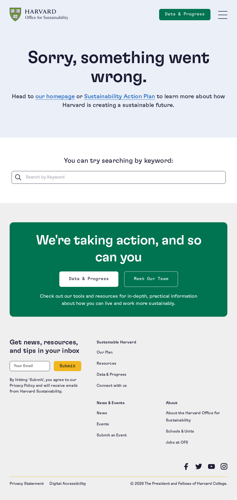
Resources (106, 363)
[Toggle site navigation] (222, 14)
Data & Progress (90, 280)
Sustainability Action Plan (119, 96)
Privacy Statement (27, 484)
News (102, 413)
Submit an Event (112, 435)
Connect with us (112, 386)
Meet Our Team (151, 279)
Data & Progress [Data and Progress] (187, 15)
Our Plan (105, 352)
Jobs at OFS (177, 442)
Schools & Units (180, 431)
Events (103, 424)
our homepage (55, 96)
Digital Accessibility (67, 484)
